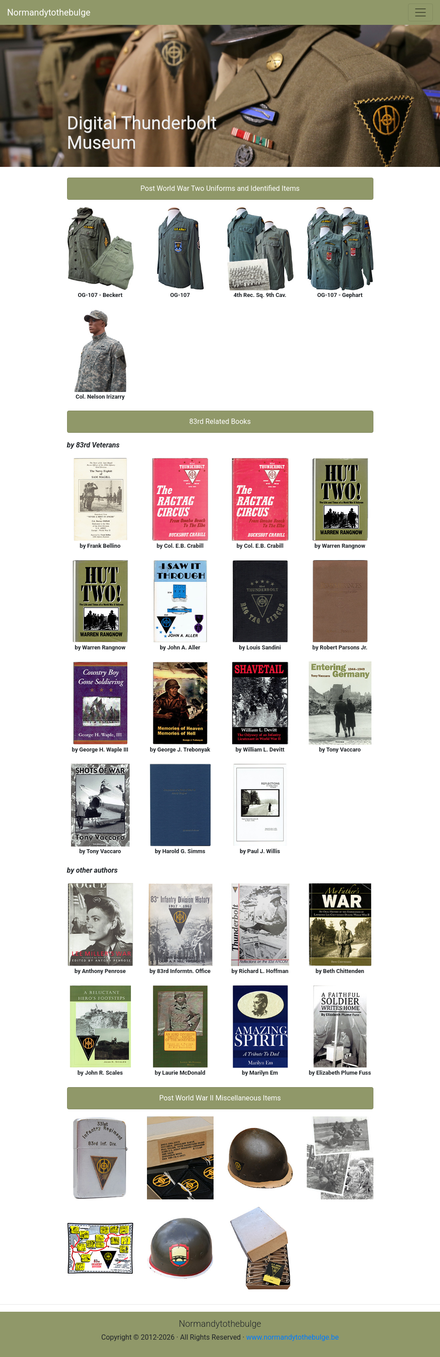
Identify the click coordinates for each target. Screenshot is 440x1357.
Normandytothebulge (49, 12)
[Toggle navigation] (420, 12)
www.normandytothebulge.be (292, 1337)
